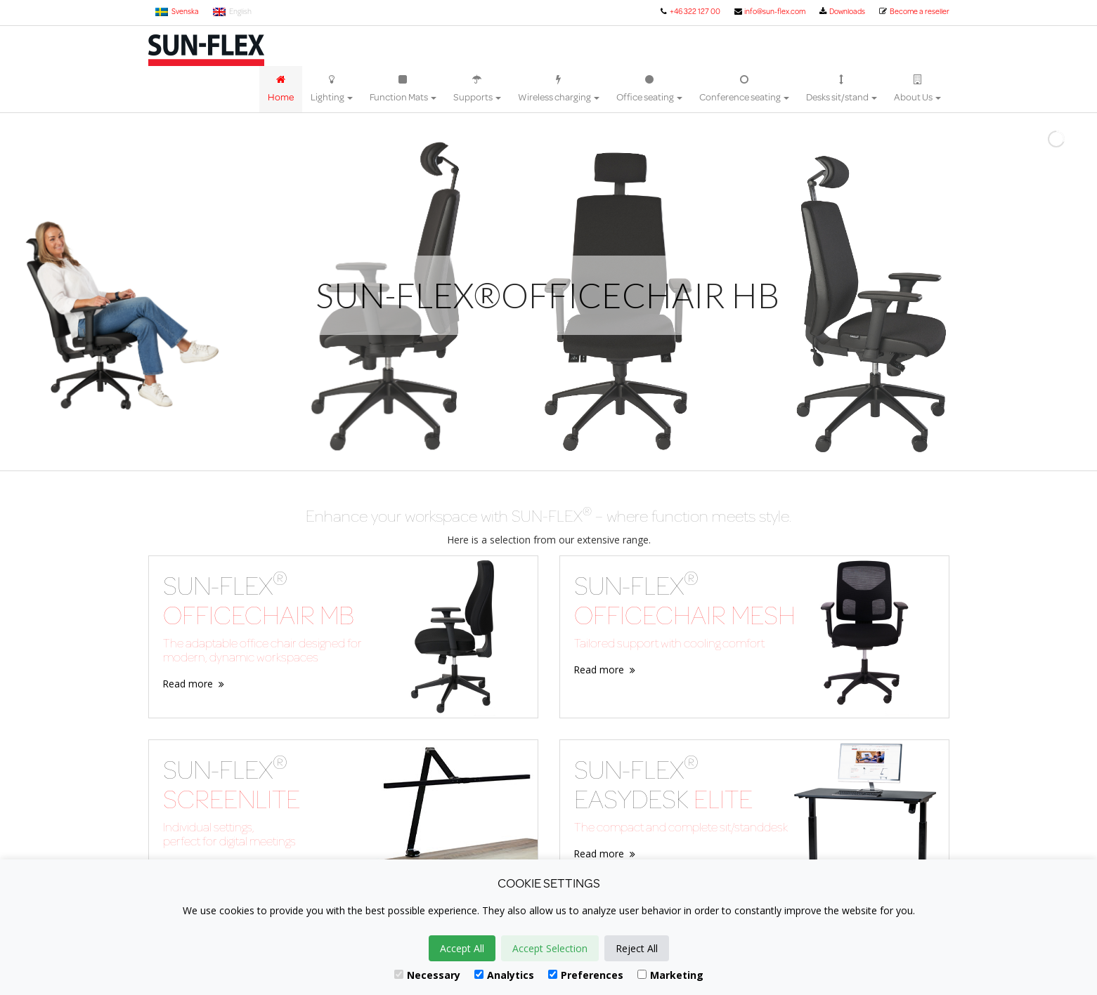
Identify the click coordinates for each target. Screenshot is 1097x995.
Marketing (670, 975)
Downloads (841, 11)
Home (281, 89)
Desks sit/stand (841, 89)
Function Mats (403, 89)
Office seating (649, 89)
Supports (477, 89)
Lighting (332, 89)
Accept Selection (550, 948)
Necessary (427, 975)
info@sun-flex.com (769, 11)
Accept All (462, 948)
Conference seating (744, 89)
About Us (917, 89)
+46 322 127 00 (689, 11)
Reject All (637, 948)
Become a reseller (913, 11)
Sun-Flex (206, 50)
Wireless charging (558, 89)
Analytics (504, 975)
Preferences (585, 975)
